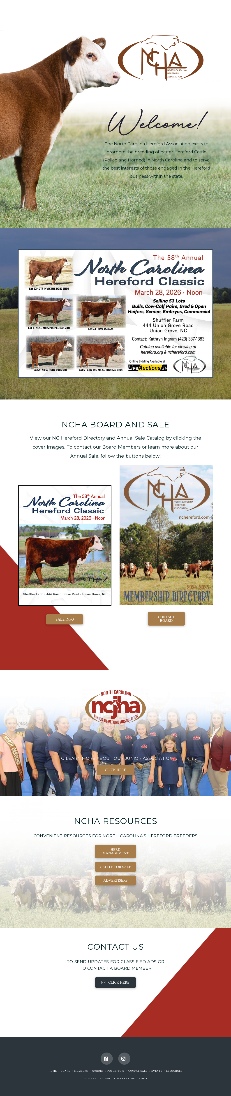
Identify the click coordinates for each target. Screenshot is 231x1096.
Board (66, 1070)
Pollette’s (115, 1070)
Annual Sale (138, 1070)
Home (53, 1070)
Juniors (98, 1070)
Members (81, 1070)
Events (156, 1070)
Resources (174, 1070)
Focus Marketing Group (126, 1078)
